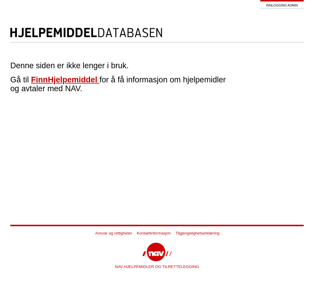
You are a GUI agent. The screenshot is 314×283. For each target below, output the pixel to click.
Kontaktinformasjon (154, 233)
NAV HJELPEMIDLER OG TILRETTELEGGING (157, 266)
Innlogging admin (282, 5)
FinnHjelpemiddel (65, 79)
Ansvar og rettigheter (113, 233)
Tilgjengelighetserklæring (197, 233)
